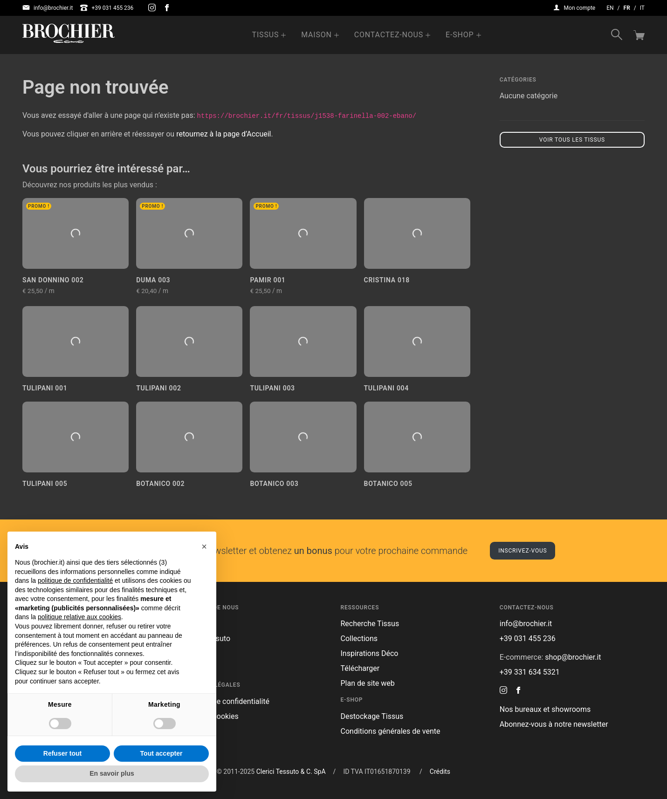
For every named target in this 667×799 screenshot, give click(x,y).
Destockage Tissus (372, 716)
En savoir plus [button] (111, 773)
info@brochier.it (47, 8)
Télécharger (360, 668)
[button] (204, 546)
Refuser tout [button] (62, 753)
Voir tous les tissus (572, 140)
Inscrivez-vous (522, 550)
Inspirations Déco (370, 653)
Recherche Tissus (370, 623)
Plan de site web (368, 683)
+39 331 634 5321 (530, 672)
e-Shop (460, 34)
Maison (316, 34)
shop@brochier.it (573, 657)
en (609, 8)
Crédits (440, 771)
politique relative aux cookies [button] (79, 617)
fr (627, 8)
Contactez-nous (388, 34)
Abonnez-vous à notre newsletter (554, 724)
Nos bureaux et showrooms (545, 709)
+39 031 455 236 (106, 8)
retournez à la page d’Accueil (223, 134)
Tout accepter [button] (161, 753)
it (642, 8)
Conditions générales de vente (390, 731)
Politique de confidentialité (225, 701)
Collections (359, 638)
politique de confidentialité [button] (75, 580)
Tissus (265, 34)
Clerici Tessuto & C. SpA (291, 771)
